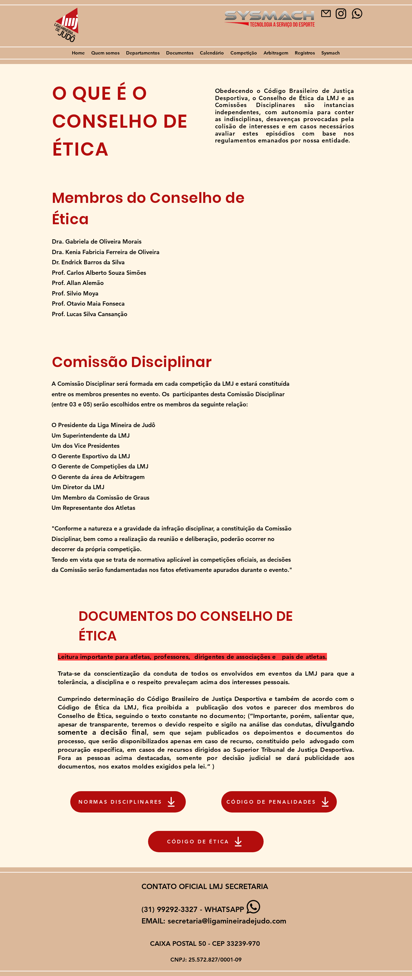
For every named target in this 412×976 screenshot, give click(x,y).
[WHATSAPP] (357, 13)
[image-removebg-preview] (341, 13)
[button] (105, 53)
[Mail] (326, 13)
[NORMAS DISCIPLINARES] (128, 802)
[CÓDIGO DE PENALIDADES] (279, 802)
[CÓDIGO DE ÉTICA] (206, 841)
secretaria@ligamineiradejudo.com (227, 921)
